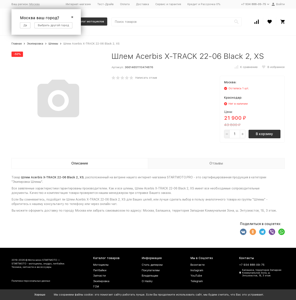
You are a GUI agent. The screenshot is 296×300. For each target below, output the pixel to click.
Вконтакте (197, 264)
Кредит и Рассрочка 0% (203, 4)
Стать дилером (152, 264)
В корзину (264, 134)
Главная (16, 43)
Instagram (196, 270)
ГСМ (96, 286)
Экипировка (35, 43)
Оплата (125, 4)
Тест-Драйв (105, 4)
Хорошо (39, 294)
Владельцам (150, 275)
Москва (34, 4)
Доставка (142, 4)
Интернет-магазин (78, 4)
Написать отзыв (146, 77)
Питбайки (99, 270)
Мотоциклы (101, 264)
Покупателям (151, 270)
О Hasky (147, 281)
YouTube (196, 275)
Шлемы (53, 43)
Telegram (196, 281)
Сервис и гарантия (168, 4)
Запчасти (99, 275)
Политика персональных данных (30, 281)
